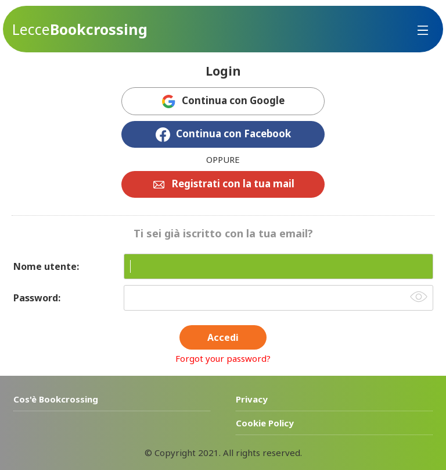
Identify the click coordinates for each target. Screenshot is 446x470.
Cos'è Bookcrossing (55, 399)
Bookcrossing (80, 29)
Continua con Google (233, 100)
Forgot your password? (223, 358)
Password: (36, 298)
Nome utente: (46, 266)
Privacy (252, 399)
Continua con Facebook (233, 133)
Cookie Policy (265, 423)
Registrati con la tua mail (233, 183)
